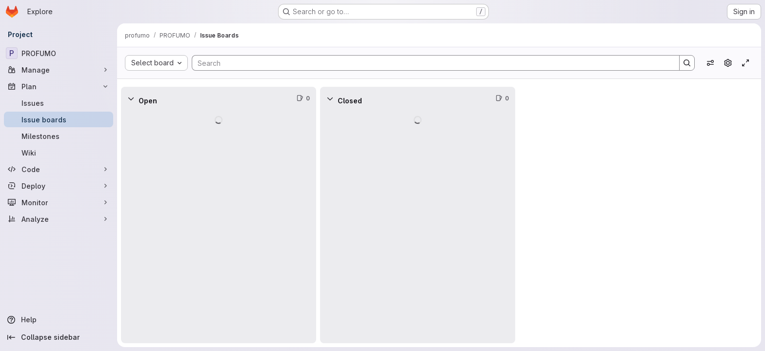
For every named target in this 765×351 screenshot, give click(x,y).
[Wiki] (58, 152)
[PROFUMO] (58, 53)
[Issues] (58, 103)
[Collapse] (131, 98)
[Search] (431, 63)
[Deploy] (58, 186)
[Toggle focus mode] (745, 63)
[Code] (58, 169)
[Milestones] (58, 136)
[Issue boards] (58, 119)
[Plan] (58, 86)
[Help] (58, 320)
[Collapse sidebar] (58, 337)
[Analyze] (58, 219)
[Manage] (58, 70)
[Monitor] (58, 202)
